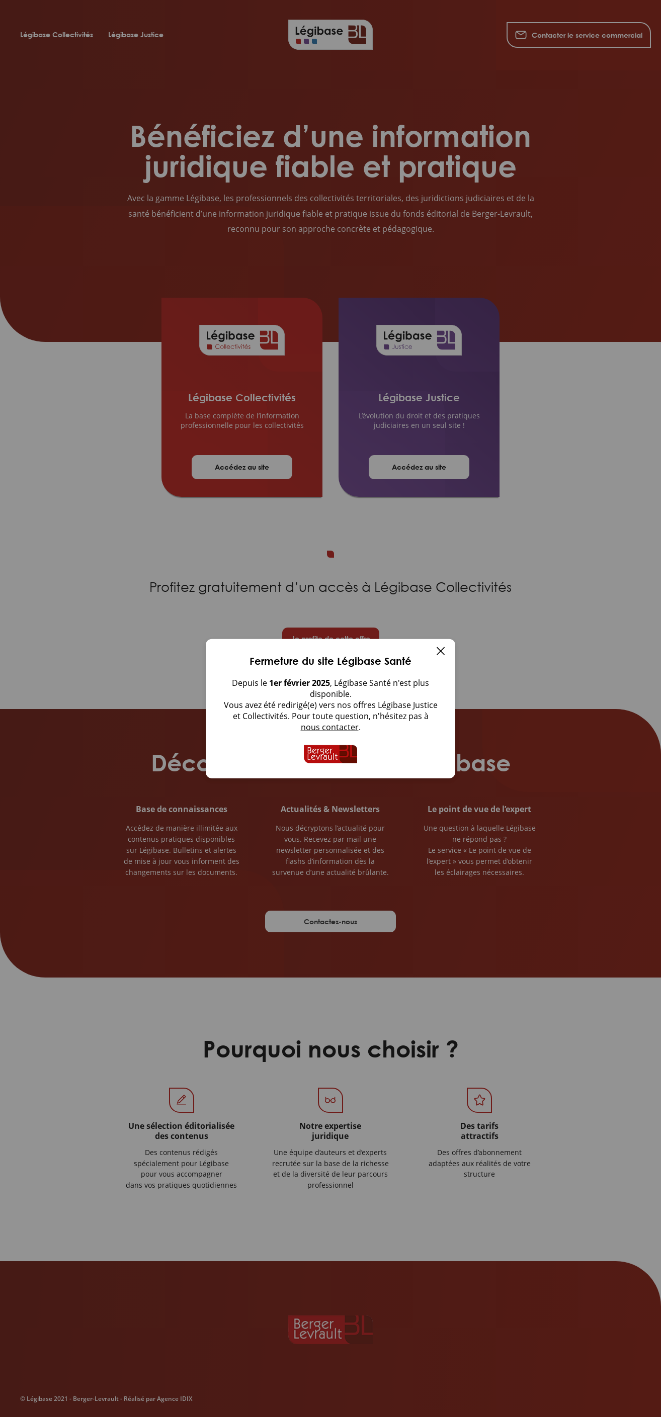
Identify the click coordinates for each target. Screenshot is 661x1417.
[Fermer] (440, 652)
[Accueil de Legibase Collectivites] (330, 754)
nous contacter (330, 727)
